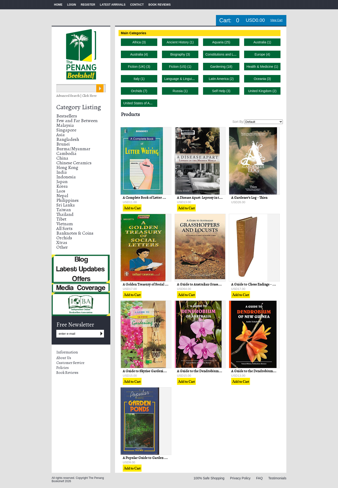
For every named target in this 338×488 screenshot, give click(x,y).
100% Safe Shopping (209, 478)
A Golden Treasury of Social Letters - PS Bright (157, 284)
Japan (62, 181)
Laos (60, 191)
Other (62, 247)
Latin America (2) (221, 79)
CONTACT (137, 4)
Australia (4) (139, 54)
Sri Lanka (65, 205)
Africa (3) (139, 42)
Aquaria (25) (221, 42)
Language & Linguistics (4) (183, 79)
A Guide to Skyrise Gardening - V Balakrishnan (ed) (160, 371)
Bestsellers (66, 116)
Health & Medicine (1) (262, 66)
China (62, 158)
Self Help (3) (221, 91)
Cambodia (66, 153)
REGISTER (88, 4)
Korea (62, 186)
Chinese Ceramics (74, 163)
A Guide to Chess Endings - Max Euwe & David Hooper (271, 284)
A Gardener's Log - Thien (249, 197)
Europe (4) (262, 54)
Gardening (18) (221, 66)
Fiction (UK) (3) (139, 66)
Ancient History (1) (180, 42)
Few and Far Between (77, 120)
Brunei (63, 144)
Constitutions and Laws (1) (224, 54)
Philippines (67, 200)
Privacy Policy (240, 478)
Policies (62, 367)
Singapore (66, 130)
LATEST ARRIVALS (112, 4)
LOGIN (71, 4)
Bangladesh (67, 139)
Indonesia (66, 177)
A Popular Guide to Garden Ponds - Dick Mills (157, 457)
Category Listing (78, 107)
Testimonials (277, 478)
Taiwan (63, 209)
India (61, 172)
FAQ (259, 478)
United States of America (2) (143, 103)
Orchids (64, 238)
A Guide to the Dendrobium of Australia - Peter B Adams (219, 371)
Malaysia (65, 125)
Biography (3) (180, 54)
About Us (63, 357)
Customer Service (70, 362)
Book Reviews (67, 372)
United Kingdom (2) (262, 91)
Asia (60, 134)
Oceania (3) (262, 79)
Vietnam (64, 224)
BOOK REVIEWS (159, 4)
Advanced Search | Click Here (76, 96)
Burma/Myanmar (73, 149)
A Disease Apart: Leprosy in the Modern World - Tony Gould (221, 197)
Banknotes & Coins (74, 233)
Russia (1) (180, 91)
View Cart (276, 20)
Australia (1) (262, 42)
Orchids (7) (139, 91)
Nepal (62, 195)
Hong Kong (67, 167)
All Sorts (64, 228)
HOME (58, 4)
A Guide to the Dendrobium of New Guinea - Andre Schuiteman (278, 371)
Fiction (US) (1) (180, 66)
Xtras (61, 242)
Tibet (61, 219)
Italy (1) (139, 79)
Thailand (64, 214)
